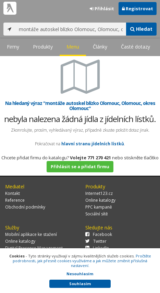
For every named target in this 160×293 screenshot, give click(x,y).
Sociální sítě (96, 214)
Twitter (96, 241)
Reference (15, 200)
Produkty (43, 46)
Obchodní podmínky (25, 207)
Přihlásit (102, 8)
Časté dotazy (135, 46)
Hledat (141, 29)
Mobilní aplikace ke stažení (31, 234)
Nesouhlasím (79, 273)
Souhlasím (80, 283)
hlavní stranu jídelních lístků (92, 144)
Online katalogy (100, 200)
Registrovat (137, 8)
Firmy (13, 46)
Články (100, 46)
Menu (72, 46)
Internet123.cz (99, 193)
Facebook (98, 234)
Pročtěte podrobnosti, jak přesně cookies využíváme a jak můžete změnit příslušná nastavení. (82, 260)
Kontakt (12, 193)
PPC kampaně (98, 207)
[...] (70, 29)
